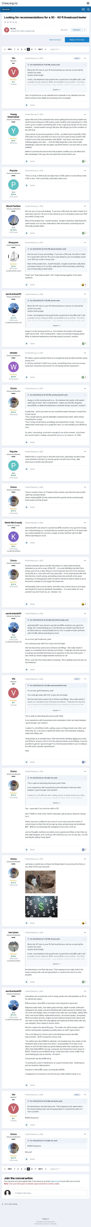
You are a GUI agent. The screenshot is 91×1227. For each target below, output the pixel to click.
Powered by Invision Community (45, 1224)
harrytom (13, 932)
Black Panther (13, 206)
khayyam (13, 242)
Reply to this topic (77, 40)
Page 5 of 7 (55, 49)
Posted (34, 58)
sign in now (55, 1181)
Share (64, 30)
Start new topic (55, 40)
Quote (32, 105)
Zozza (53, 65)
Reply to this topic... (23, 1193)
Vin (14, 29)
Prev (10, 49)
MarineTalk (30, 31)
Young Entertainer (13, 115)
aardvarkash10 (13, 294)
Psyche (13, 170)
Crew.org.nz (10, 3)
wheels (13, 353)
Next (40, 49)
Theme (45, 1219)
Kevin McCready (13, 522)
